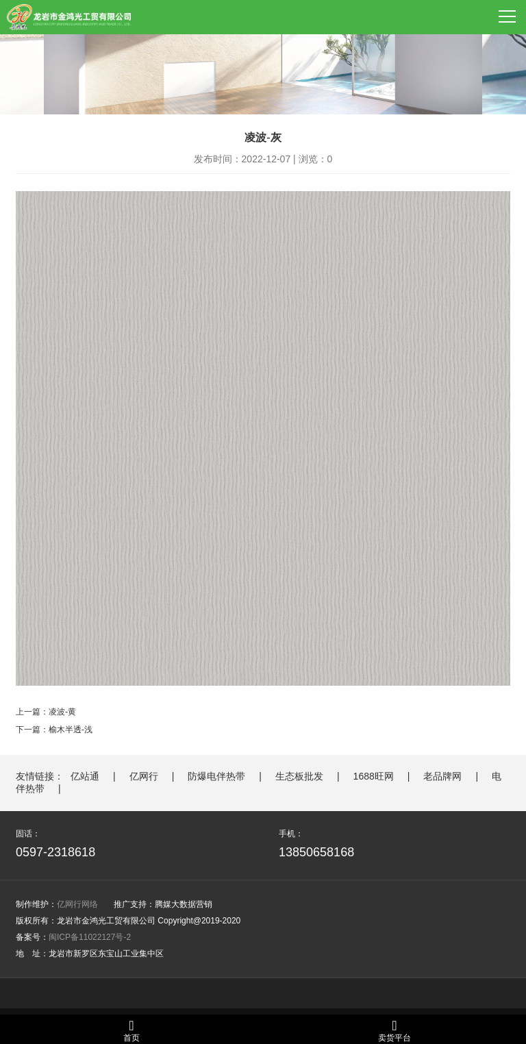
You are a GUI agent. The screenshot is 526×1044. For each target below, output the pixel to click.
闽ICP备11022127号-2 (90, 937)
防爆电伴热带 (216, 776)
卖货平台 (394, 1031)
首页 (131, 1031)
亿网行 (143, 776)
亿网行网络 (77, 904)
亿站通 (85, 776)
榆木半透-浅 (70, 729)
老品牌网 (442, 776)
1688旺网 (373, 776)
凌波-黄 (62, 712)
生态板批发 (299, 776)
